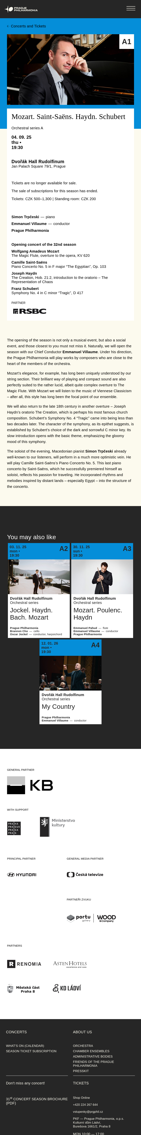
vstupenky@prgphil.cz (88, 1111)
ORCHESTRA (83, 1046)
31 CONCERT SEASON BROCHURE (37, 1099)
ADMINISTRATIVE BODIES (93, 1056)
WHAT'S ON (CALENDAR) (25, 1046)
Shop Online (81, 1097)
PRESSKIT (81, 1071)
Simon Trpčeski (25, 217)
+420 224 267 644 (85, 1104)
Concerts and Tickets (28, 26)
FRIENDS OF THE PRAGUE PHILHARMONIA (93, 1063)
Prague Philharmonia (30, 230)
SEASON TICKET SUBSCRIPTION (31, 1051)
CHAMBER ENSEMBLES (91, 1051)
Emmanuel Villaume (29, 224)
